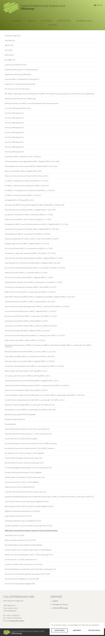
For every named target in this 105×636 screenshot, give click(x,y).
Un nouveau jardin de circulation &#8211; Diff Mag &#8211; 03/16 (27, 376)
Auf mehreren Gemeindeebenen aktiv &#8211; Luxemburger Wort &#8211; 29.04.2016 (34, 366)
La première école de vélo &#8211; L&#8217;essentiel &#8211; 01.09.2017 (30, 302)
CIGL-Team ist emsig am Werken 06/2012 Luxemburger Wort (25, 492)
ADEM (55, 601)
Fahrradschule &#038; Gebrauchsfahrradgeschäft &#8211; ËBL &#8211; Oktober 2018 (34, 205)
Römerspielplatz (10, 424)
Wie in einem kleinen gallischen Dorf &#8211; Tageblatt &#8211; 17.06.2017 (31, 311)
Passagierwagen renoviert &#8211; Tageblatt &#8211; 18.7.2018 (27, 244)
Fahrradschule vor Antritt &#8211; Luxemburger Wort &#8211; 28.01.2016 (30, 410)
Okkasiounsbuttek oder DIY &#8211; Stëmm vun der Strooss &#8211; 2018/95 (32, 239)
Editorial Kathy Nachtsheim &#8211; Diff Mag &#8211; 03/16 (26, 371)
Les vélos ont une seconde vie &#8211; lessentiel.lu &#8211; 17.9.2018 (29, 215)
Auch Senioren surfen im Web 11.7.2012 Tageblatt (22, 482)
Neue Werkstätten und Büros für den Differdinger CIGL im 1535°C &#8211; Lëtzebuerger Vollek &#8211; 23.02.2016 (45, 395)
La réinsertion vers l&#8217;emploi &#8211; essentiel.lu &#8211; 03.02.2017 (31, 326)
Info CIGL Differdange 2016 (14, 118)
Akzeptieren (59, 630)
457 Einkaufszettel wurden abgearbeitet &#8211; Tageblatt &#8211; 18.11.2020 (32, 161)
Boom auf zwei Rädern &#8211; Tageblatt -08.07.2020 (23, 171)
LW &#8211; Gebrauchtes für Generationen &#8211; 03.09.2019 (27, 186)
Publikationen (64, 21)
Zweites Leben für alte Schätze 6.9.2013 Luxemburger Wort (25, 477)
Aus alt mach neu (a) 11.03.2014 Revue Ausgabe (21, 439)
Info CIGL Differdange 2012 (14, 137)
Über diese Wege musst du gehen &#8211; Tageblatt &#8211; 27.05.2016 (30, 361)
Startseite (17, 21)
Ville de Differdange (60, 608)
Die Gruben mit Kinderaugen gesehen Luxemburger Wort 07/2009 (27, 574)
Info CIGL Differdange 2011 (14, 142)
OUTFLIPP (8, 50)
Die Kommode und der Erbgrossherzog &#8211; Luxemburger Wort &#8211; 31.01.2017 (35, 335)
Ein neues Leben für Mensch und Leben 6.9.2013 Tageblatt (24, 453)
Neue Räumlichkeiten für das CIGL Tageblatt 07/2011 (23, 521)
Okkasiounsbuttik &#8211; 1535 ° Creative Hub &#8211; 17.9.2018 (28, 219)
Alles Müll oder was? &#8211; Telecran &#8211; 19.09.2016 (25, 340)
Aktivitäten (46, 21)
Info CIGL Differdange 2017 (14, 113)
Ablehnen (77, 630)
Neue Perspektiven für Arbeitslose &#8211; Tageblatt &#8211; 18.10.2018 (30, 210)
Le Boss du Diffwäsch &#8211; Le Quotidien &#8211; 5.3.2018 (26, 273)
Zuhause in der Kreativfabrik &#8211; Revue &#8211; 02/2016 (26, 390)
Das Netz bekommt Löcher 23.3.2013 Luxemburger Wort (24, 463)
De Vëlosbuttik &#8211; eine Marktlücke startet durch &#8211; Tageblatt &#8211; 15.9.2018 (36, 224)
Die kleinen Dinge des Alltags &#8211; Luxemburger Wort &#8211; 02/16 (30, 405)
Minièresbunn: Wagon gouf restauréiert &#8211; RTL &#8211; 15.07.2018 (30, 253)
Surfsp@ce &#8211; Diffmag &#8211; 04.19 (19, 200)
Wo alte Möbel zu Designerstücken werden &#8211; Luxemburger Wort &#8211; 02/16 (35, 400)
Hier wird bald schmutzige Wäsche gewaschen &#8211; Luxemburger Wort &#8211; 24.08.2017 (37, 306)
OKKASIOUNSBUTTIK (13, 36)
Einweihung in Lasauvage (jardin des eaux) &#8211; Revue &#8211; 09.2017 (30, 287)
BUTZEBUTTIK (10, 60)
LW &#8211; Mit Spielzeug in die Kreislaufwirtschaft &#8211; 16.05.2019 (30, 190)
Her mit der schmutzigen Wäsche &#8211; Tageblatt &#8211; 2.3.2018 (29, 277)
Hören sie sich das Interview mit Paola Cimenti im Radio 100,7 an (27, 176)
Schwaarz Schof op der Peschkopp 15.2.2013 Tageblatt (23, 472)
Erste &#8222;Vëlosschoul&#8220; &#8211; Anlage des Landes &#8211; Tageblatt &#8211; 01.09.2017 (40, 297)
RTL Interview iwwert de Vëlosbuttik (17, 89)
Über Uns (31, 21)
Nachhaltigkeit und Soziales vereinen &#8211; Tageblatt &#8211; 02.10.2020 (31, 166)
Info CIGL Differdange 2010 (14, 147)
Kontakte (52, 25)
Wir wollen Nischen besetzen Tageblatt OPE (20, 584)
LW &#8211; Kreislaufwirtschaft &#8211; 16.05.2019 (23, 195)
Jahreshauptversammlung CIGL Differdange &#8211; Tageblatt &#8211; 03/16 (32, 381)
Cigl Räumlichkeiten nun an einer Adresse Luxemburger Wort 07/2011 (29, 526)
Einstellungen (94, 630)
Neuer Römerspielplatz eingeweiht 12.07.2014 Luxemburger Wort (27, 429)
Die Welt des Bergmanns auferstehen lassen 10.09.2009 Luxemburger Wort (30, 569)
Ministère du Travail (60, 604)
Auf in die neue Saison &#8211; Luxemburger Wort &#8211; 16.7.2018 (29, 248)
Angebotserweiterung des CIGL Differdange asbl (21, 70)
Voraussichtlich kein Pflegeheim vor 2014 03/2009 (22, 579)
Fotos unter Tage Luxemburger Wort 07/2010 (20, 540)
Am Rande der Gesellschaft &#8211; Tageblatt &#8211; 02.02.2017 (27, 331)
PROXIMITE (9, 45)
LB (101, 5)
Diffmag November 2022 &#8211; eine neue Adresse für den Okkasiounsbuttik (32, 103)
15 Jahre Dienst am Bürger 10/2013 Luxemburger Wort (24, 458)
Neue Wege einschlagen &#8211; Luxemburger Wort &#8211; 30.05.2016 (30, 356)
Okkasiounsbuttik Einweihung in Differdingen (20, 99)
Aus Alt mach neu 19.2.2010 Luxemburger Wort (21, 559)
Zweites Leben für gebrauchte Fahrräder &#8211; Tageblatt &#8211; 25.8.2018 (32, 229)
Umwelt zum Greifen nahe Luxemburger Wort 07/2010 (23, 564)
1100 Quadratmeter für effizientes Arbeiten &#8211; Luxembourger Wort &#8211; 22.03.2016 (37, 385)
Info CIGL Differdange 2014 (14, 128)
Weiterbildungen (84, 21)
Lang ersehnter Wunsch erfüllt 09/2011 (18, 516)
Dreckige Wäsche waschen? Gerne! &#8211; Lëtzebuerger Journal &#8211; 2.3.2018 (33, 282)
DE (95, 5)
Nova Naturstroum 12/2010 (14, 535)
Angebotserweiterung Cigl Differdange (18, 74)
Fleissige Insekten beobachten (15, 419)
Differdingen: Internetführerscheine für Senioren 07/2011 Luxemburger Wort (31, 530)
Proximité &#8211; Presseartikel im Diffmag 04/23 (22, 79)
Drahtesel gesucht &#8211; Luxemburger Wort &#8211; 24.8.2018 (27, 234)
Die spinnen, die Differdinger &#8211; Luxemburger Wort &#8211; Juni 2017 (31, 316)
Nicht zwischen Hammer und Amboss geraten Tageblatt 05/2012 (27, 501)
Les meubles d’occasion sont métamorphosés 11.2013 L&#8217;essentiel (30, 448)
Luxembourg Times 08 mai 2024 (15, 65)
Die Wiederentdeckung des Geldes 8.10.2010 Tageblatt (23, 545)
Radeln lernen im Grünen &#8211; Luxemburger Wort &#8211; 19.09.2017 (30, 292)
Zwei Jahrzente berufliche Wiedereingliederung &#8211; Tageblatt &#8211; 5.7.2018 (34, 258)
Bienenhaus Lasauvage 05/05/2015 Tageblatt (20, 414)
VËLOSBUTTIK (10, 40)
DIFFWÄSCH (9, 55)
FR (98, 5)
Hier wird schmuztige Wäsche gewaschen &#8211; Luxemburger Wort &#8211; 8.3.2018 (35, 268)
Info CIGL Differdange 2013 (14, 132)
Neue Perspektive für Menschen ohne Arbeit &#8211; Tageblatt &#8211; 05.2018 (32, 263)
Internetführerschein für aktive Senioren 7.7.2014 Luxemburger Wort (28, 434)
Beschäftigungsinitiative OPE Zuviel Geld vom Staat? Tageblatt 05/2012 (29, 506)
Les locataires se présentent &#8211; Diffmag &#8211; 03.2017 (26, 321)
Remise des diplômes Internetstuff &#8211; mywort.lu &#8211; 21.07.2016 (30, 352)
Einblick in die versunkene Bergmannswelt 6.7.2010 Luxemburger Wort (29, 555)
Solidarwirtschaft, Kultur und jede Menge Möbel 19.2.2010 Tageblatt (28, 550)
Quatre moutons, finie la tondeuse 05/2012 (19, 487)
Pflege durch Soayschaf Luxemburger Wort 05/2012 (22, 511)
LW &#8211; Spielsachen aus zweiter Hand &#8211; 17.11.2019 (26, 181)
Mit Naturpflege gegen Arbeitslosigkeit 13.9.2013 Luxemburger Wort (28, 468)
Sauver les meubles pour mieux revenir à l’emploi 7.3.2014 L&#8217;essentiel (31, 443)
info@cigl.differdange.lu (16, 621)
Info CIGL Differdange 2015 (14, 123)
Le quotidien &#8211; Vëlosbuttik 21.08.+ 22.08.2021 (23, 157)
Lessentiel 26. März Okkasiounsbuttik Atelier (20, 84)
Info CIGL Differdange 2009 (14, 152)
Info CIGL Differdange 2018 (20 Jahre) (18, 108)
